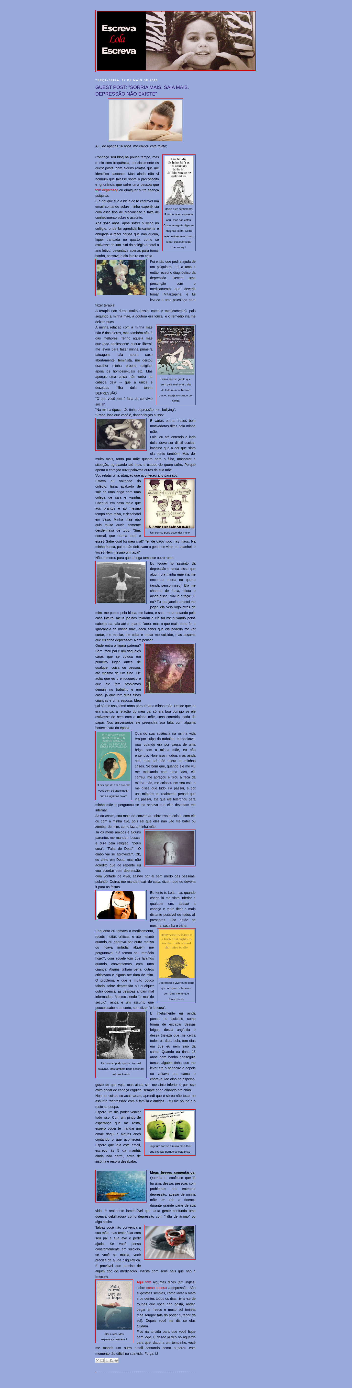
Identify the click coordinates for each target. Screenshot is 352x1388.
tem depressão (106, 190)
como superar (156, 1288)
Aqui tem (144, 1282)
